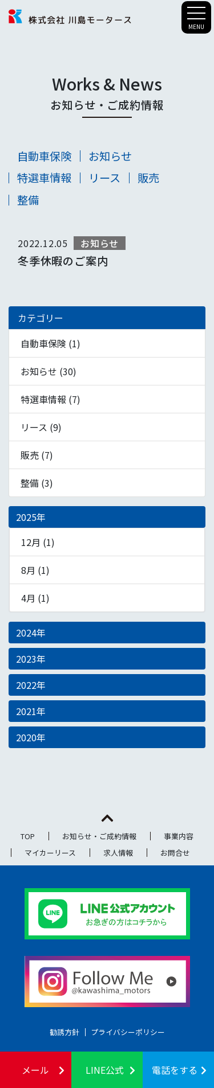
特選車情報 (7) (50, 399)
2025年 (31, 517)
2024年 (31, 632)
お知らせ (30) (48, 371)
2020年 (31, 737)
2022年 (31, 685)
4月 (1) (35, 598)
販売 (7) (37, 455)
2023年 (31, 659)
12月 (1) (38, 542)
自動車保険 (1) (50, 343)
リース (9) (41, 427)
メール (35, 1070)
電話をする (174, 1070)
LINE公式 (105, 1070)
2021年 (31, 711)
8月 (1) (35, 570)
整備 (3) (37, 483)
